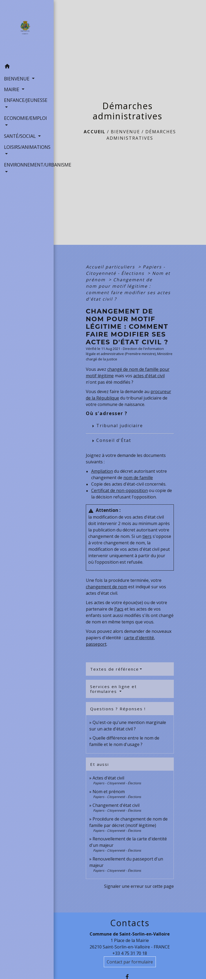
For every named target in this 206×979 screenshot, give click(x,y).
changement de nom (106, 587)
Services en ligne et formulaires (113, 689)
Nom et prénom (109, 792)
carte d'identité (139, 638)
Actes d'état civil (108, 778)
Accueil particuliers (111, 267)
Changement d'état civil (116, 805)
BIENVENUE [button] (17, 78)
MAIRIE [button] (12, 89)
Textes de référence (114, 669)
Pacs (118, 609)
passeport (96, 644)
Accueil (94, 132)
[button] (27, 67)
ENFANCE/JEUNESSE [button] (25, 100)
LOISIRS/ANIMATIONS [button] (27, 147)
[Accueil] (26, 31)
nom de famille (138, 478)
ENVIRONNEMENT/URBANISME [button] (27, 164)
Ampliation (102, 471)
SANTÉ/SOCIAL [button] (20, 136)
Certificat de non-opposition (119, 490)
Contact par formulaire (130, 962)
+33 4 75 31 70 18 (129, 953)
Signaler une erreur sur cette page (139, 886)
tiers (147, 536)
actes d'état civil (149, 376)
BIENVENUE (125, 132)
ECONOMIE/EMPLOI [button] (25, 118)
